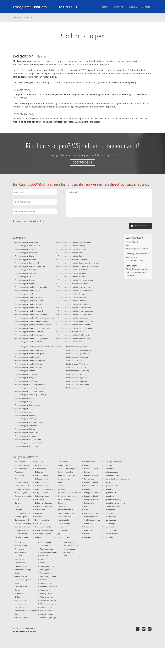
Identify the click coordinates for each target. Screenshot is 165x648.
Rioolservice (19, 549)
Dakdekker (39, 472)
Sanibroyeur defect (22, 566)
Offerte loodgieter (91, 513)
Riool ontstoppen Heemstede (26, 374)
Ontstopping (89, 527)
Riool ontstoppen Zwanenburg (77, 388)
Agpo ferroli (19, 472)
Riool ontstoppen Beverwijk (25, 259)
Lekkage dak (89, 479)
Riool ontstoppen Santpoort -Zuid (28, 439)
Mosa (86, 506)
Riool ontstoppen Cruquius (25, 273)
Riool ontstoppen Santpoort (25, 436)
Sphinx (17, 590)
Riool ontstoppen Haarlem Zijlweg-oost (30, 350)
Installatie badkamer (65, 510)
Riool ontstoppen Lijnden (24, 408)
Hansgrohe (61, 489)
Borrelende (19, 503)
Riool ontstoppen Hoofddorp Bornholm (30, 384)
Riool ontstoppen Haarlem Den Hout (29, 301)
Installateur (61, 506)
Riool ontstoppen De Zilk (24, 277)
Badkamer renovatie (22, 486)
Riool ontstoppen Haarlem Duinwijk (28, 307)
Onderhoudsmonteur (92, 520)
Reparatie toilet (110, 496)
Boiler (17, 499)
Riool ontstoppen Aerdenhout (26, 242)
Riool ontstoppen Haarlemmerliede (28, 367)
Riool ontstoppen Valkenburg (77, 357)
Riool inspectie (110, 516)
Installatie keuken (64, 516)
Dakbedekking (40, 468)
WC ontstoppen (70, 549)
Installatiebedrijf (63, 523)
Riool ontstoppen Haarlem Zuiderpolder (30, 360)
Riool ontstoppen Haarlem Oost (70, 256)
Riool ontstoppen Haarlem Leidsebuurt (30, 342)
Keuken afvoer (89, 462)
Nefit (86, 510)
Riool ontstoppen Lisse (23, 412)
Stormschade (20, 607)
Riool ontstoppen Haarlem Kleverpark (29, 335)
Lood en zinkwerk (91, 486)
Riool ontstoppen (26, 17)
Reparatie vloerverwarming (114, 503)
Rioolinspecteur (21, 545)
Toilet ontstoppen (21, 614)
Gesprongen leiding (64, 465)
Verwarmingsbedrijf (47, 583)
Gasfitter (38, 523)
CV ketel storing (21, 534)
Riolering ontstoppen (112, 506)
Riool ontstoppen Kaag (23, 401)
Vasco (42, 562)
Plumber (87, 537)
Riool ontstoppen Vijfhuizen (76, 367)
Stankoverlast (20, 593)
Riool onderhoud (110, 527)
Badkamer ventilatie (22, 489)
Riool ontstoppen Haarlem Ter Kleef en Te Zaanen (76, 321)
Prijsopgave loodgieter (112, 462)
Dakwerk (38, 513)
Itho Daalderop (63, 530)
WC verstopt (68, 552)
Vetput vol (44, 590)
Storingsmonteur (21, 604)
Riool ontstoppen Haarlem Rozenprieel (73, 294)
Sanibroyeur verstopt (23, 569)
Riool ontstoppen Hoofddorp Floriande (30, 388)
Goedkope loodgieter (65, 472)
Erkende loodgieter (42, 520)
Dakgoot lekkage (41, 475)
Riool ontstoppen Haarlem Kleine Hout (29, 331)
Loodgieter (88, 489)
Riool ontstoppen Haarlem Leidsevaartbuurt (75, 242)
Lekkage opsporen (91, 482)
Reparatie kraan (110, 492)
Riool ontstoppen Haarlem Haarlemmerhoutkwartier (35, 318)
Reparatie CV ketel (111, 486)
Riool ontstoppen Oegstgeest (26, 426)
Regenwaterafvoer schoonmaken (116, 479)
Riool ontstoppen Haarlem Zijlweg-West (30, 353)
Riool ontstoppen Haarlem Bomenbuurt (30, 290)
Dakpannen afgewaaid (43, 503)
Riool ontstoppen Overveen (25, 429)
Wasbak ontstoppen (48, 611)
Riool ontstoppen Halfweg (25, 371)
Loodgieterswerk (90, 503)
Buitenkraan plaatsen (23, 513)
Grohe (59, 482)
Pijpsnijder (88, 530)
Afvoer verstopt (21, 468)
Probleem (108, 465)
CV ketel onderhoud (22, 527)
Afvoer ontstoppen (22, 465)
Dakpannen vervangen (43, 506)
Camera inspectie (21, 516)
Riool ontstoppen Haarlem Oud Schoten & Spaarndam (78, 263)
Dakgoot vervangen (42, 496)
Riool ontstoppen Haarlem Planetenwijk (73, 283)
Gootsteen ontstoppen (66, 475)
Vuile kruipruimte (47, 607)
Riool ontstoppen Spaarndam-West (79, 350)
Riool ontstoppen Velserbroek (77, 364)
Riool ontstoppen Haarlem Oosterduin (72, 259)
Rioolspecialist (20, 552)
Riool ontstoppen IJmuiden (25, 398)
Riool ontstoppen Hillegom (25, 377)
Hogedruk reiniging (64, 499)
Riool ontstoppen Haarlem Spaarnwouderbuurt (76, 311)
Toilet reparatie (46, 542)
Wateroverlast (69, 542)
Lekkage (87, 472)
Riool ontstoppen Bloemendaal (27, 263)
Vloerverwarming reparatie (50, 604)
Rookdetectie (20, 562)
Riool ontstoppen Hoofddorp (26, 381)
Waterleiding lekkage (48, 617)
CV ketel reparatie (21, 530)
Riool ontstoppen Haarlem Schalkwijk (72, 297)
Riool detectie (109, 513)
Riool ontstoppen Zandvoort (76, 381)
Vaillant (43, 559)
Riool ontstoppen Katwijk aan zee (27, 405)
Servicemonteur (21, 587)
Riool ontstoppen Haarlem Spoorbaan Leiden (75, 314)
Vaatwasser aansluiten (48, 552)
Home (15, 17)
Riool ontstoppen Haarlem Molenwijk (72, 249)
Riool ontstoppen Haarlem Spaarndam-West (75, 307)
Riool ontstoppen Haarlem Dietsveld (29, 304)
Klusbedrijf (88, 465)
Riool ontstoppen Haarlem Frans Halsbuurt (31, 314)
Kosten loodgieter (91, 468)
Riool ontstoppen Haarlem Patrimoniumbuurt (75, 280)
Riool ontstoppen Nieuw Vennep (27, 415)
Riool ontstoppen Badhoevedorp (27, 246)
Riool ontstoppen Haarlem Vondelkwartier (74, 335)
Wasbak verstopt (46, 614)
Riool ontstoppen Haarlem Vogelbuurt (72, 331)
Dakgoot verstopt (41, 492)
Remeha (107, 482)
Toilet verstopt (45, 545)
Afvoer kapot (20, 462)
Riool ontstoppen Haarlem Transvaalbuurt (74, 324)
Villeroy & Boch (46, 593)
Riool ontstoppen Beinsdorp (26, 249)
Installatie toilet (63, 520)
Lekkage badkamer (91, 475)
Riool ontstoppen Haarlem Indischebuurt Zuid (32, 328)
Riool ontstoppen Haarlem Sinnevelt (72, 301)
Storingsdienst (20, 600)
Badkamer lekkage (22, 482)
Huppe (60, 503)
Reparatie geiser (110, 489)
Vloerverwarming (46, 597)
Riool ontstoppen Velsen (75, 360)
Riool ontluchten (110, 530)
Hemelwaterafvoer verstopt (67, 496)
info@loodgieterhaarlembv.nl (137, 248)
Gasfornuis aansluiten (43, 527)
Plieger (86, 534)
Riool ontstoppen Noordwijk (26, 419)
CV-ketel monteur (42, 465)
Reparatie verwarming (112, 499)
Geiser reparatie (63, 462)
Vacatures (44, 556)
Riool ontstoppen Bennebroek (26, 252)
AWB (16, 479)
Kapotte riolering (63, 537)
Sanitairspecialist (21, 576)
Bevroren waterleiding (23, 496)
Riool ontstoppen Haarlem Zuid (27, 357)
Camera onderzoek (22, 520)
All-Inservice (19, 475)
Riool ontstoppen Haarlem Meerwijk (72, 246)
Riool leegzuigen (110, 520)
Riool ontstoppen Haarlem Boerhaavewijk (31, 287)
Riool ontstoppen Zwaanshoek (77, 384)
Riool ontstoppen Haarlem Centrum (28, 294)
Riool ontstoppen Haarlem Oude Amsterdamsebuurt (78, 266)
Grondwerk (61, 486)
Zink (65, 556)
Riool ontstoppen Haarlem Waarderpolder (74, 338)
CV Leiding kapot (21, 537)
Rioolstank (19, 556)
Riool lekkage (109, 523)
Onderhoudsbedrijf (91, 516)
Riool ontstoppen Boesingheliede (27, 270)
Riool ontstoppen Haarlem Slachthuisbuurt (74, 304)
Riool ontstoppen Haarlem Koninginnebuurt (32, 338)
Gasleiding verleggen (43, 534)
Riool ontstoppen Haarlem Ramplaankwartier (75, 290)
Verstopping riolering (48, 566)
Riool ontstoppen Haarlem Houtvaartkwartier (32, 321)
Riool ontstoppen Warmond (76, 374)
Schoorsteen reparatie (23, 580)
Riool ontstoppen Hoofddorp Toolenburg (30, 395)
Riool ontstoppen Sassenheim (26, 446)
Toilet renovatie (21, 617)
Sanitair (18, 573)
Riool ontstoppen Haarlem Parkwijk (71, 277)
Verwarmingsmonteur (48, 587)
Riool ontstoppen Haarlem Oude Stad (72, 270)
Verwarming (44, 580)
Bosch (17, 506)
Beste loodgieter (21, 492)
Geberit (38, 537)
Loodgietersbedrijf (91, 496)
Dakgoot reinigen (41, 479)
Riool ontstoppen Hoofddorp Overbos (29, 391)
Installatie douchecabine (66, 513)
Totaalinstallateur (46, 549)
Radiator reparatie (111, 472)
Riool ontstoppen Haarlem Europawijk (29, 311)
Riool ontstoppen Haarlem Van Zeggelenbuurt (75, 328)
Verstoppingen (45, 569)
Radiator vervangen (111, 475)
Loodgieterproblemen (92, 492)
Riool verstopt (20, 542)
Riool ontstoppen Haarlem (25, 283)
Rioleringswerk (110, 510)
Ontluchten (88, 523)
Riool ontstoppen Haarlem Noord (70, 252)
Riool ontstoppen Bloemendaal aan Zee (30, 266)
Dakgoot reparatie (42, 482)
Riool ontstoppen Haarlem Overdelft (72, 273)
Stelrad (17, 597)
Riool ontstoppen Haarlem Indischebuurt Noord (33, 324)
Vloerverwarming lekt (48, 600)
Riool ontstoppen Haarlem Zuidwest (28, 364)
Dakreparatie (40, 510)
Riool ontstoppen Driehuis (25, 280)
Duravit (38, 516)
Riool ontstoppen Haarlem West (70, 342)
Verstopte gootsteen (48, 576)
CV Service (39, 462)
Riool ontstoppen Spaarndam (77, 347)
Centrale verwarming (23, 523)
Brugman (18, 510)
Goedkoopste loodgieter (66, 468)
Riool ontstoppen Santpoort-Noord (28, 443)
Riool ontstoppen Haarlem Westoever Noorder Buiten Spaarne (38, 347)
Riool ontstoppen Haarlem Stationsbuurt (73, 318)
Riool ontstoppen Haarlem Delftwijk (28, 297)
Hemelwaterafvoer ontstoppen (69, 492)
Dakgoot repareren (42, 486)
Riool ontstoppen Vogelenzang (77, 371)
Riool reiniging (109, 537)
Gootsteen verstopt (64, 479)
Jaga (59, 534)
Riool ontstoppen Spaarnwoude (78, 353)
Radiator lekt (109, 468)
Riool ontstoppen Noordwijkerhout (28, 422)
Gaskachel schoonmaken (44, 530)
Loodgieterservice (91, 499)
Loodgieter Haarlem (30, 6)
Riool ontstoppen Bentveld (25, 256)
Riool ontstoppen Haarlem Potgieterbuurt (74, 287)
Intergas (60, 527)
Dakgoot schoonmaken (44, 489)
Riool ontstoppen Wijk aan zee (77, 377)
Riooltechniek (20, 559)
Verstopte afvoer (46, 573)
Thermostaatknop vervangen (26, 611)
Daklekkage (39, 499)
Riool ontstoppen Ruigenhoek (26, 432)
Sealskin (18, 583)
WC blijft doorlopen (71, 545)
